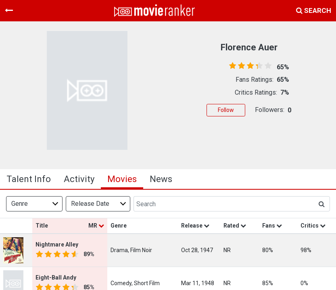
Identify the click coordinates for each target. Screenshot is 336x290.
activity (79, 179)
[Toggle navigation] (9, 10)
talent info (28, 179)
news (161, 179)
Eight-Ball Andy (55, 277)
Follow (226, 110)
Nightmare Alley (56, 244)
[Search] (224, 203)
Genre (19, 203)
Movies (122, 179)
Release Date (90, 203)
